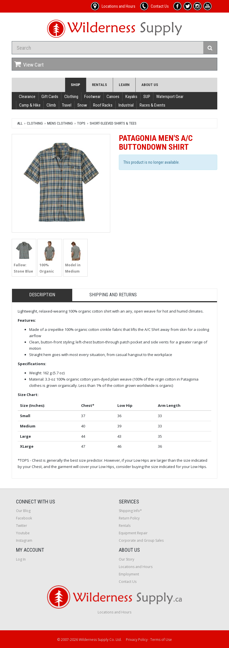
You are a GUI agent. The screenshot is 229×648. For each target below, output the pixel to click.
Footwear (92, 96)
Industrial (126, 105)
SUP (146, 96)
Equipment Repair (133, 533)
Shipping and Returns (113, 294)
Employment (129, 574)
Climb (51, 105)
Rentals (99, 85)
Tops (81, 123)
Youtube (23, 533)
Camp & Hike (30, 105)
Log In (21, 559)
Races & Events (152, 105)
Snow (82, 105)
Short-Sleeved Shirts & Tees (113, 123)
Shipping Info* (130, 510)
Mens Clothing (60, 123)
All (20, 123)
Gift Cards (49, 96)
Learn (124, 85)
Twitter (21, 525)
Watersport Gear (169, 96)
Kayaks (131, 96)
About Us (149, 85)
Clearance (27, 96)
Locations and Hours (135, 566)
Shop (75, 85)
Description (42, 294)
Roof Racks (103, 105)
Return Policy (129, 518)
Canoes (113, 96)
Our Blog (23, 510)
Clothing (71, 96)
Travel (66, 105)
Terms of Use (161, 639)
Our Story (126, 559)
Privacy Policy (137, 639)
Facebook (24, 518)
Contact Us (127, 581)
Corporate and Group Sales (141, 540)
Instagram (24, 540)
